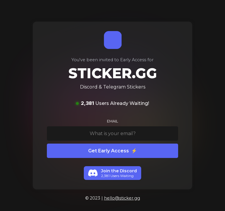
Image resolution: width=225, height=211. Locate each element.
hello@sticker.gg (122, 198)
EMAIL (112, 121)
